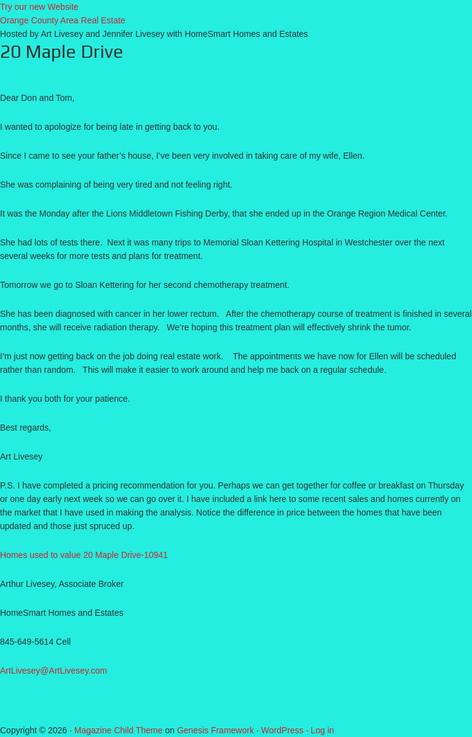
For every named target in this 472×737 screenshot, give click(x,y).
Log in (322, 730)
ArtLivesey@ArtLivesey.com (53, 670)
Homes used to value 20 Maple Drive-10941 (84, 555)
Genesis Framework (215, 730)
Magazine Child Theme (118, 730)
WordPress (282, 730)
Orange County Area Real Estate (62, 20)
